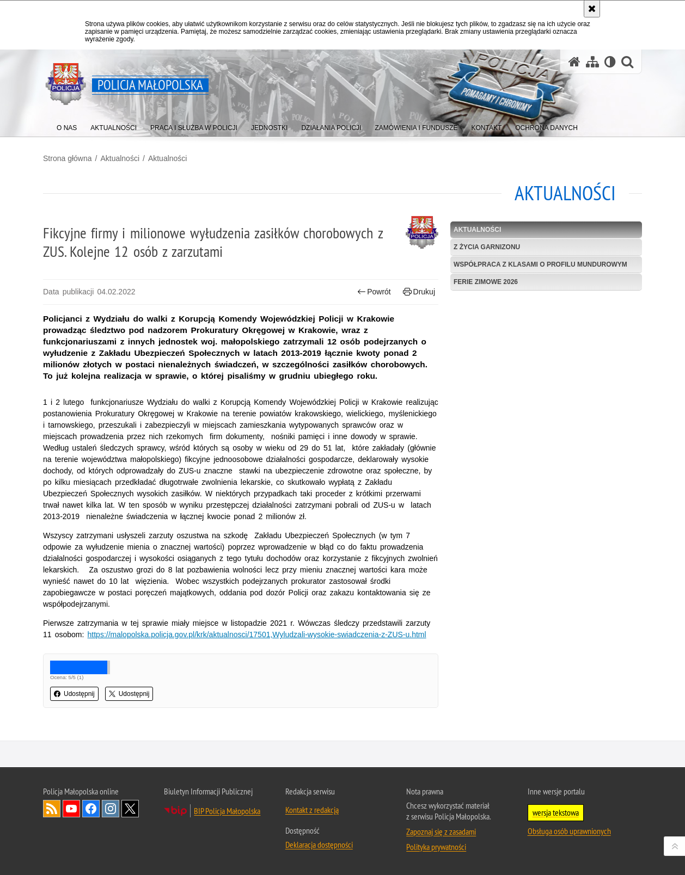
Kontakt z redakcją (312, 809)
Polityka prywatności (436, 846)
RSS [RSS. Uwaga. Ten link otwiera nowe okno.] (51, 808)
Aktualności (119, 158)
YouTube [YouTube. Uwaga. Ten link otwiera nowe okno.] (71, 808)
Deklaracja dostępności (319, 844)
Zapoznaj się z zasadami (441, 831)
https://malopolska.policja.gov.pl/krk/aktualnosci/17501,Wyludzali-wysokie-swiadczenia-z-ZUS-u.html (257, 634)
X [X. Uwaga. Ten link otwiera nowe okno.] (130, 808)
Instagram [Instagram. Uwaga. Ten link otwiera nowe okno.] (110, 808)
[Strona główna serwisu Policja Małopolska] (574, 62)
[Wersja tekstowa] (610, 62)
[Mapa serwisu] (592, 62)
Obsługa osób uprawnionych (569, 830)
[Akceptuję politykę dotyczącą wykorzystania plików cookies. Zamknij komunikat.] (592, 8)
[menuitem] (66, 125)
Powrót (374, 292)
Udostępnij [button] (74, 694)
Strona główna (67, 158)
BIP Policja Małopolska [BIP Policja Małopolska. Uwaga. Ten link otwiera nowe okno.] (227, 810)
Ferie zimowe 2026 (486, 282)
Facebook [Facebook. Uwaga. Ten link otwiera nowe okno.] (91, 808)
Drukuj (419, 292)
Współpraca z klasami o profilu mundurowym (540, 264)
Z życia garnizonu (487, 247)
